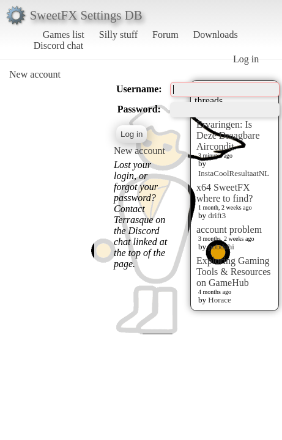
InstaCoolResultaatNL (233, 173)
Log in (246, 59)
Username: (139, 89)
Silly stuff (118, 34)
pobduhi (221, 246)
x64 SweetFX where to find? (224, 193)
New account (35, 74)
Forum (165, 34)
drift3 (217, 215)
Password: (139, 109)
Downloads (215, 34)
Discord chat (58, 45)
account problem (229, 229)
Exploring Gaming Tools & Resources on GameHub (233, 271)
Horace (219, 299)
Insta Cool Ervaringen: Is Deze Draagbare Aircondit (227, 130)
